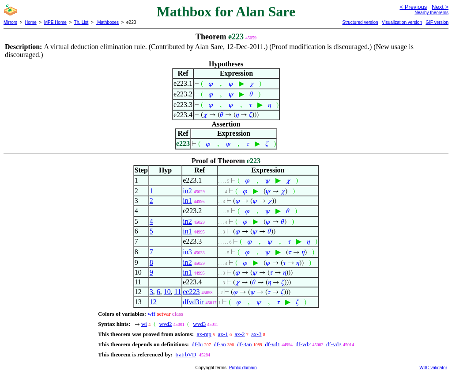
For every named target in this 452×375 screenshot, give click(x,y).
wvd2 (165, 324)
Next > (440, 7)
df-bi (197, 344)
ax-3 (256, 334)
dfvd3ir (193, 302)
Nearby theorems (431, 12)
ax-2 (239, 334)
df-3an (244, 344)
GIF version (437, 22)
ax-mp (204, 334)
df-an (220, 344)
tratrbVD (186, 354)
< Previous (413, 7)
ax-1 (223, 334)
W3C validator (433, 367)
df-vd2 (303, 344)
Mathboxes (107, 22)
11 (177, 291)
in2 (187, 191)
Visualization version (402, 22)
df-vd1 (272, 344)
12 (153, 302)
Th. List (81, 22)
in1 (187, 200)
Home (31, 22)
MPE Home (55, 22)
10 (167, 291)
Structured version (360, 22)
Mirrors (10, 22)
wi (144, 324)
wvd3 (199, 324)
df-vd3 (334, 344)
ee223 (191, 291)
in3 (187, 252)
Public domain (243, 367)
